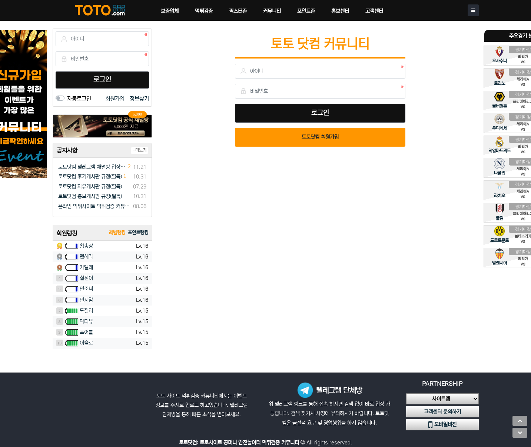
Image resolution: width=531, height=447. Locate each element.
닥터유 (86, 321)
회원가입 (115, 99)
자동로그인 (79, 99)
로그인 (102, 79)
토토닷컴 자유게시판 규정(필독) (90, 187)
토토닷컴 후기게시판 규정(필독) (90, 177)
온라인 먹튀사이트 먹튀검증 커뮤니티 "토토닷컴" (94, 206)
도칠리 (86, 311)
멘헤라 (86, 257)
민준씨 (86, 289)
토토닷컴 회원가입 (320, 137)
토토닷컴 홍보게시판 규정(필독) (90, 196)
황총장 (86, 246)
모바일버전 (442, 425)
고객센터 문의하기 (442, 412)
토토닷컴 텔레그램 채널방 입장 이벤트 (92, 167)
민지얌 (86, 300)
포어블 (86, 332)
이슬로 (86, 343)
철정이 (86, 278)
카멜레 (86, 267)
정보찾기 (139, 99)
